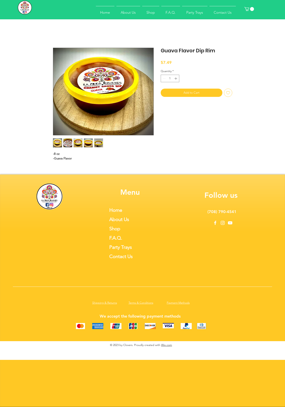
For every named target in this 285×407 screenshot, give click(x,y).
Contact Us (121, 256)
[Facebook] (215, 223)
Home (115, 210)
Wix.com (166, 345)
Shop (114, 229)
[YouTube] (230, 223)
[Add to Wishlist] (228, 93)
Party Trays (120, 247)
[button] (249, 9)
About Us (119, 219)
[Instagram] (222, 223)
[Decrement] (163, 78)
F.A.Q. (115, 238)
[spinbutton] (170, 78)
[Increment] (176, 78)
